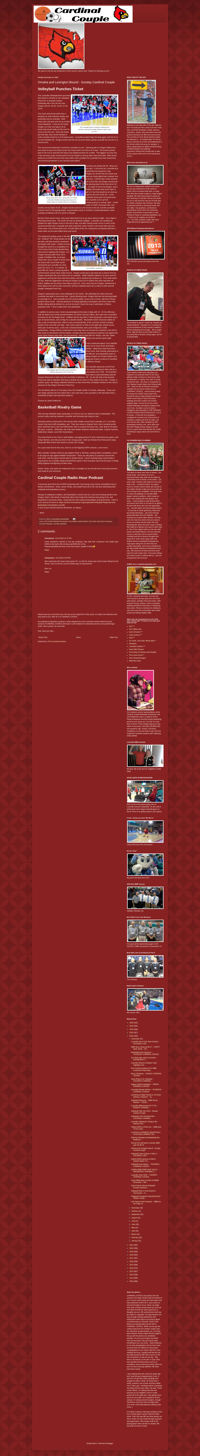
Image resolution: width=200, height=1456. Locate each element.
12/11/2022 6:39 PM (63, 558)
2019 (131, 1252)
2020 (131, 1248)
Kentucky (109, 521)
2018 (131, 1255)
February (135, 1238)
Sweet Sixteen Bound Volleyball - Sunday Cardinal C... (143, 1187)
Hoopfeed (132, 644)
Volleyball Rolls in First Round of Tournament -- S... (143, 1192)
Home (78, 637)
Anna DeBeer (72, 521)
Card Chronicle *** (136, 632)
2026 (131, 1023)
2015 (131, 1265)
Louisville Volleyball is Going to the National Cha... (144, 1123)
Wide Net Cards (135, 661)
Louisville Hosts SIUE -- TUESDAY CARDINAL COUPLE (144, 1176)
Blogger (110, 1443)
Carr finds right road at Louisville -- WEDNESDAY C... (144, 1059)
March (134, 1234)
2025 (131, 1026)
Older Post (114, 637)
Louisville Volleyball (45, 524)
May (133, 1228)
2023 (131, 1033)
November (135, 1208)
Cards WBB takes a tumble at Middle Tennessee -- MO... (145, 1181)
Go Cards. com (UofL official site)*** (142, 641)
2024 (131, 1029)
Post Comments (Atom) (57, 641)
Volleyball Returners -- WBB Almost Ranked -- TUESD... (144, 1101)
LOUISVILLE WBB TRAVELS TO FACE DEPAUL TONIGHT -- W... (146, 1096)
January (134, 1241)
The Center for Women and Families (142, 652)
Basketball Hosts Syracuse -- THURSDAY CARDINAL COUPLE (145, 1053)
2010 (131, 1281)
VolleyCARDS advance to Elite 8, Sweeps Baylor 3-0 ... (143, 1160)
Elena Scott (101, 521)
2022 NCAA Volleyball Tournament (56, 521)
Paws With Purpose (136, 649)
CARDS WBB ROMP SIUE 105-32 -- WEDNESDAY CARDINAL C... (145, 1171)
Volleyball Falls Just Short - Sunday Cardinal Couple (144, 1112)
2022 (131, 1036)
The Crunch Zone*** (136, 655)
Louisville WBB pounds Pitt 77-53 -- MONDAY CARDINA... (144, 1107)
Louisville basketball (60, 524)
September (135, 1214)
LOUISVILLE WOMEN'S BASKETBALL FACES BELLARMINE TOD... (146, 1133)
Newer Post (43, 637)
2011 (131, 1278)
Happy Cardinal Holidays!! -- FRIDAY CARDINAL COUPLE (145, 1085)
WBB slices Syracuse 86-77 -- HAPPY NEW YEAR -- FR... (145, 1048)
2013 (131, 1271)
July (133, 1221)
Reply (47, 550)
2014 (131, 1268)
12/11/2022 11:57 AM (63, 538)
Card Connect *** (135, 635)
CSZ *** (132, 638)
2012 (131, 1275)
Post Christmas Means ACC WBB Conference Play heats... (143, 1069)
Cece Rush (92, 521)
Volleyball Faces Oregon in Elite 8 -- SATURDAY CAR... (144, 1155)
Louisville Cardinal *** (137, 646)
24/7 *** (132, 626)
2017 (131, 1258)
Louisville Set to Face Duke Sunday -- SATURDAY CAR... (145, 1043)
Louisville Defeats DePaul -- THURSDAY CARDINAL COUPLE (146, 1091)
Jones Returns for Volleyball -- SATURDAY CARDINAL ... (142, 1080)
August (134, 1218)
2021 (131, 1245)
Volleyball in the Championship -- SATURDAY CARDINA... (143, 1117)
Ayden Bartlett (83, 521)
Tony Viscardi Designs (137, 658)
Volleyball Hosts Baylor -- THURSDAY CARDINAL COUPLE (145, 1165)
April (133, 1231)
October (134, 1211)
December (135, 1039)
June (133, 1224)
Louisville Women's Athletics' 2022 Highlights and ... (144, 1064)
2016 (131, 1261)
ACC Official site (135, 629)
